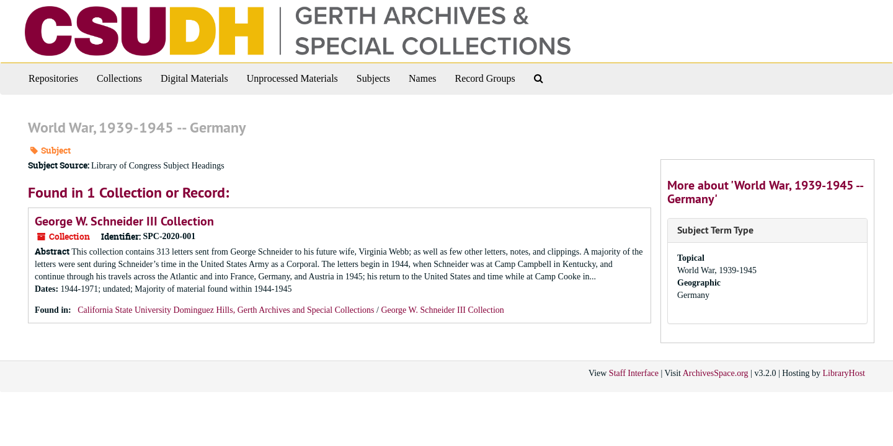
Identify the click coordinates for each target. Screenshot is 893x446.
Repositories (53, 78)
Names (422, 78)
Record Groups (485, 78)
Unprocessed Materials (292, 78)
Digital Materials (194, 78)
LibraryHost (844, 373)
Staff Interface (634, 373)
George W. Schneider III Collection (124, 221)
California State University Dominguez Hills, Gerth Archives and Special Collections (227, 310)
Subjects (373, 78)
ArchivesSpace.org (716, 373)
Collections (119, 78)
